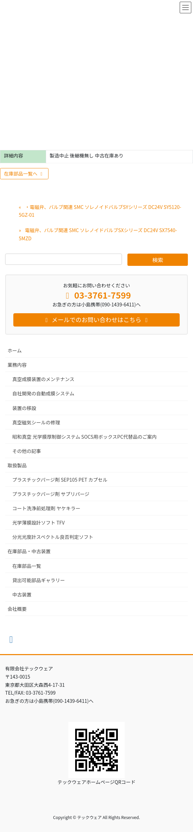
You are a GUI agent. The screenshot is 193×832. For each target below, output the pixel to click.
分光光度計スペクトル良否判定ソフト (52, 536)
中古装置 (21, 594)
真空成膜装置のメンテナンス (43, 379)
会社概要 (17, 608)
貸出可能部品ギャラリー (38, 580)
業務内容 (17, 364)
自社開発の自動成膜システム (43, 393)
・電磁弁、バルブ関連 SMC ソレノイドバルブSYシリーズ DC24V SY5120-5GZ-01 (100, 210)
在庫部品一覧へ (24, 173)
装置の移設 (24, 408)
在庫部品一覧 (26, 565)
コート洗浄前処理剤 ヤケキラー (46, 508)
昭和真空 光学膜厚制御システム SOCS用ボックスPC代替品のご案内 (84, 436)
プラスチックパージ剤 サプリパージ (50, 493)
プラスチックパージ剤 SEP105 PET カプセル (59, 479)
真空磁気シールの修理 (36, 422)
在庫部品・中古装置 (29, 551)
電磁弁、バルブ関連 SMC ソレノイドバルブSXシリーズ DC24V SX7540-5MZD (98, 234)
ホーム (15, 350)
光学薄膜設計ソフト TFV (38, 522)
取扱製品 (17, 465)
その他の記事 (26, 451)
